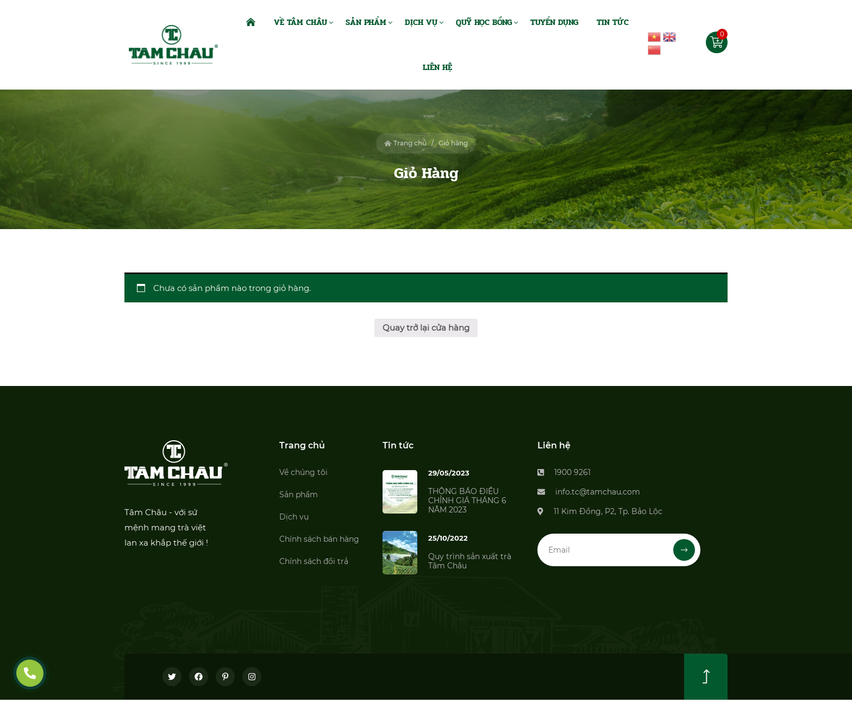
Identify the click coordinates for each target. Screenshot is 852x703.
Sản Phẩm (366, 22)
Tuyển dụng (554, 22)
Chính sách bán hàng (319, 539)
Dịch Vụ (421, 22)
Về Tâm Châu (300, 22)
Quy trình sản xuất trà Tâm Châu (469, 561)
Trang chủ (405, 143)
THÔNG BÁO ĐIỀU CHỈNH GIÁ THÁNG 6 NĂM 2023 (467, 500)
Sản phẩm (298, 494)
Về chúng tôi (303, 472)
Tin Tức (613, 22)
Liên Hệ (437, 67)
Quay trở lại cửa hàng (426, 327)
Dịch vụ (294, 517)
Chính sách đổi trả (313, 561)
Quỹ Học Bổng (484, 22)
